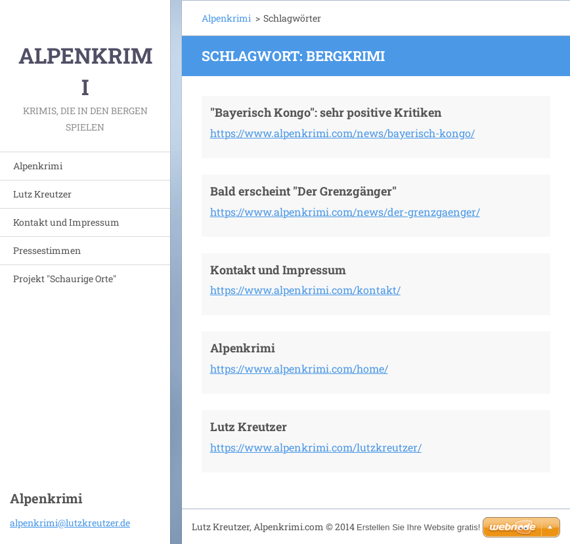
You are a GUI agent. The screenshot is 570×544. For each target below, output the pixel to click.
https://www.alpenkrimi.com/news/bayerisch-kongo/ (342, 133)
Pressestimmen (47, 250)
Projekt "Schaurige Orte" (64, 278)
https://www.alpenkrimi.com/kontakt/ (305, 290)
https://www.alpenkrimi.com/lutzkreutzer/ (316, 447)
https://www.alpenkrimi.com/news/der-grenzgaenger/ (345, 212)
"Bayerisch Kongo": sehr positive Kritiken (325, 112)
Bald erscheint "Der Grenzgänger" (303, 191)
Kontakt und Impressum (66, 222)
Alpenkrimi (37, 165)
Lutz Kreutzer (42, 194)
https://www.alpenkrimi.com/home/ (299, 368)
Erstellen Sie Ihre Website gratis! (418, 527)
